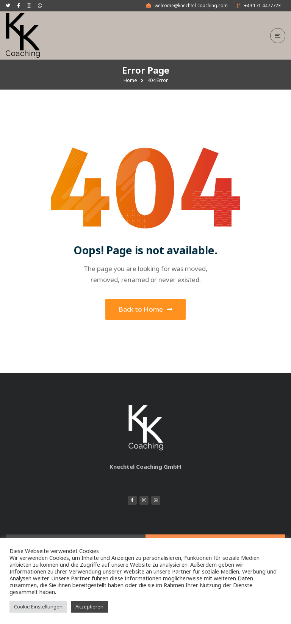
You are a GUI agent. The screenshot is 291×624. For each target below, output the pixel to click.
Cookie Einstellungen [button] (38, 606)
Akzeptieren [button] (89, 606)
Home (130, 80)
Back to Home (145, 309)
